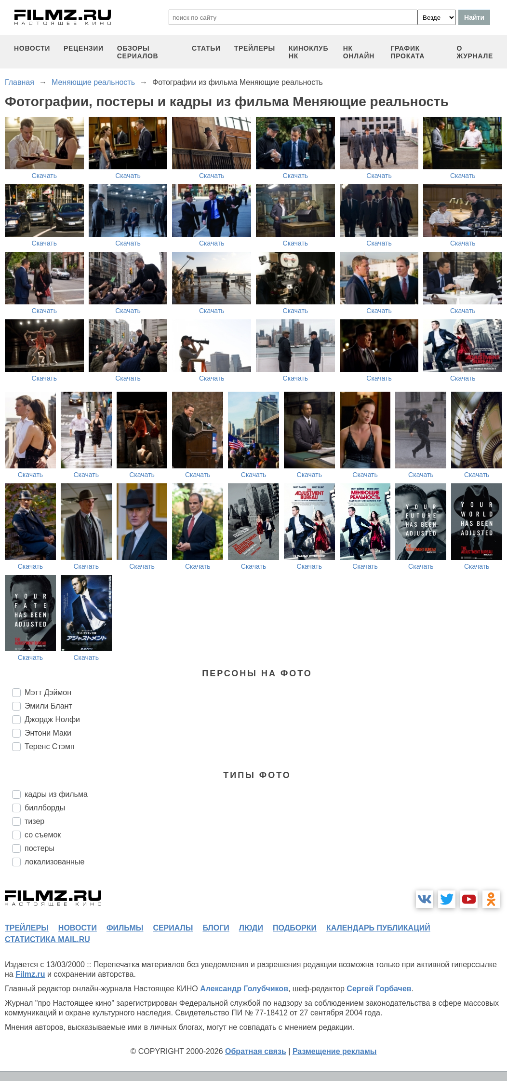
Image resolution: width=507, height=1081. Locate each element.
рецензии (84, 48)
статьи (206, 48)
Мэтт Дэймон (48, 692)
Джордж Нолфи (52, 719)
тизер (34, 821)
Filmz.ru (30, 974)
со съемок (43, 835)
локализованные (54, 862)
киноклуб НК (308, 52)
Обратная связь (255, 1051)
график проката (407, 52)
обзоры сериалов (138, 52)
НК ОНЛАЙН (358, 52)
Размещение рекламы (335, 1051)
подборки (295, 928)
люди (251, 928)
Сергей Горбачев (379, 989)
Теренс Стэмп (50, 746)
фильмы (125, 928)
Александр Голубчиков (244, 989)
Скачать (44, 175)
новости (32, 48)
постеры (39, 848)
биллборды (45, 808)
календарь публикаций (378, 928)
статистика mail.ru (47, 939)
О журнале (474, 52)
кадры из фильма (56, 794)
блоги (215, 928)
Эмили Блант (48, 706)
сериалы (173, 928)
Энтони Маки (48, 733)
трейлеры (254, 48)
